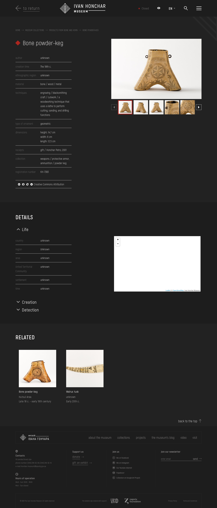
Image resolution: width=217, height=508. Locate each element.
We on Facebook (122, 458)
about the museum (100, 437)
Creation (29, 302)
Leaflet (168, 290)
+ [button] (118, 240)
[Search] (186, 8)
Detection (30, 309)
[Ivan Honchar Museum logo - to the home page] (94, 8)
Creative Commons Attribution (41, 184)
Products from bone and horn (63, 30)
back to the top (187, 421)
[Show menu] (199, 8)
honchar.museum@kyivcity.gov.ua (33, 466)
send (195, 458)
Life (25, 229)
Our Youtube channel (124, 468)
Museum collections (34, 30)
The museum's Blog (163, 437)
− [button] (118, 244)
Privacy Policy (172, 501)
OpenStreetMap (178, 290)
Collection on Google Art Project (128, 478)
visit (195, 437)
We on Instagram (122, 463)
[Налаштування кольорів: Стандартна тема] (158, 8)
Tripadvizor (120, 473)
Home (18, 30)
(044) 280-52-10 (46, 463)
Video (183, 437)
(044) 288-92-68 (33, 463)
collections (123, 437)
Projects (141, 437)
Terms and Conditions (190, 501)
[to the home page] (34, 437)
